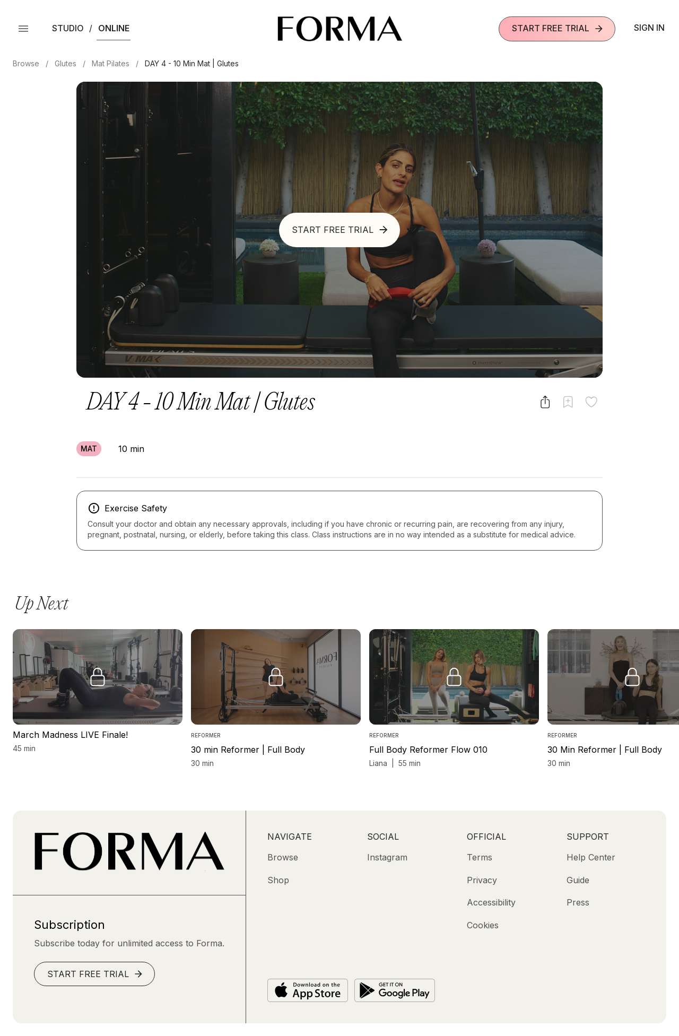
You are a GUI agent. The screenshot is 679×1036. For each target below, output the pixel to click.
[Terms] (479, 857)
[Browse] (282, 857)
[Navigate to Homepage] (339, 28)
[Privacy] (482, 880)
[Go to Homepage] (129, 868)
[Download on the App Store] (307, 990)
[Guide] (578, 880)
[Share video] (545, 401)
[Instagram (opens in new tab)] (387, 857)
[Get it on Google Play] (394, 990)
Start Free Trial (558, 28)
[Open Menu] (23, 28)
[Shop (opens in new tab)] (278, 880)
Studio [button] (68, 28)
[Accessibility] (491, 902)
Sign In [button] (649, 27)
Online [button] (113, 28)
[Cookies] (483, 925)
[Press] (578, 902)
